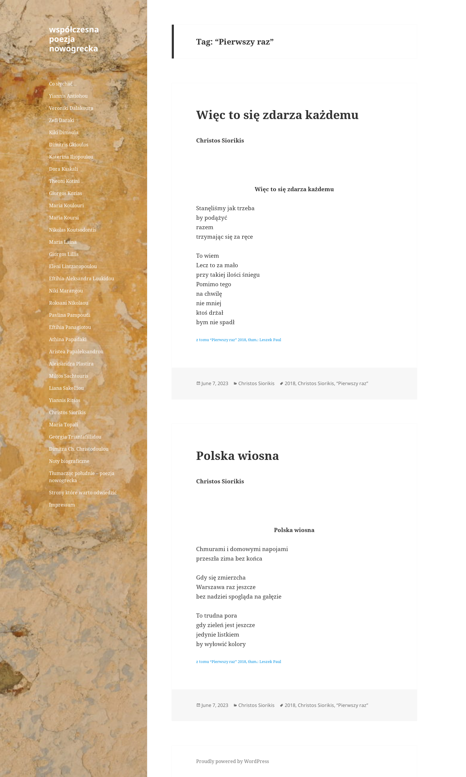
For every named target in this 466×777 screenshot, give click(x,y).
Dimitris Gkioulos (68, 144)
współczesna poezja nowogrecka (74, 39)
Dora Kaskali (63, 169)
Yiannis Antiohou (68, 96)
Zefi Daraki (61, 120)
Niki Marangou (66, 290)
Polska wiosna (237, 455)
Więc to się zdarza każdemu (277, 114)
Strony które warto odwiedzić (83, 492)
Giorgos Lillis (63, 254)
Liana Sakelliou (66, 388)
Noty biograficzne (69, 461)
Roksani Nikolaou (68, 303)
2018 (290, 383)
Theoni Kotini (64, 181)
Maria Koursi (64, 217)
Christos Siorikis (67, 412)
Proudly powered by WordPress (232, 761)
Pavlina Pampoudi (69, 315)
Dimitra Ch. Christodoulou (78, 449)
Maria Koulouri (66, 205)
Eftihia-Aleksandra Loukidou (82, 278)
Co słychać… (63, 83)
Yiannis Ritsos (64, 400)
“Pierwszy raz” (352, 383)
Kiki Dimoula (63, 132)
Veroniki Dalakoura (71, 108)
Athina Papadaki (67, 339)
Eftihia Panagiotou (70, 327)
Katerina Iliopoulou (71, 156)
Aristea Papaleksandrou (76, 351)
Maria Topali (63, 424)
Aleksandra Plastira (71, 363)
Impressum (62, 504)
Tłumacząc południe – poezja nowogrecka (81, 477)
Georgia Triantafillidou (75, 436)
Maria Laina (63, 242)
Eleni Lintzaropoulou (73, 266)
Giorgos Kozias (65, 193)
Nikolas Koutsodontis (72, 230)
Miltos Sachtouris (68, 376)
